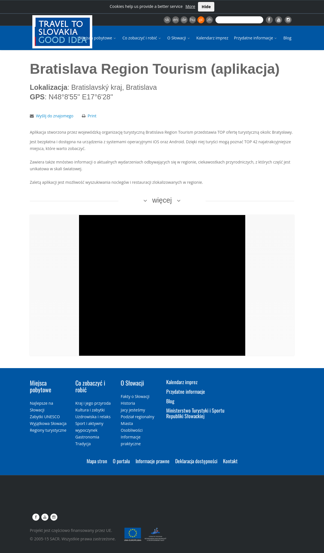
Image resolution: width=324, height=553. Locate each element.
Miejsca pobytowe (98, 38)
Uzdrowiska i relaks (93, 416)
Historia (128, 403)
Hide (206, 6)
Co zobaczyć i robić (142, 38)
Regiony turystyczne (48, 430)
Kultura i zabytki (90, 410)
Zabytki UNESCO (45, 416)
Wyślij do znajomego (54, 115)
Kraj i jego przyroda (93, 403)
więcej (161, 200)
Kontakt (230, 461)
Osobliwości (132, 430)
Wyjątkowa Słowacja (48, 423)
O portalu (121, 461)
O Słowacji (179, 38)
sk (167, 19)
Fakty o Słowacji (135, 396)
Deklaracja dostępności (196, 461)
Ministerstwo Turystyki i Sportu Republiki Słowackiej (195, 413)
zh (209, 19)
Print (92, 115)
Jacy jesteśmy (133, 410)
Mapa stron (97, 461)
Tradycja (83, 443)
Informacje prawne (153, 461)
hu (192, 19)
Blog (287, 38)
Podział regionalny (137, 416)
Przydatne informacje (256, 38)
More (190, 6)
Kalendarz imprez (212, 38)
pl (200, 19)
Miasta (127, 423)
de (184, 19)
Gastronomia (87, 437)
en (175, 19)
